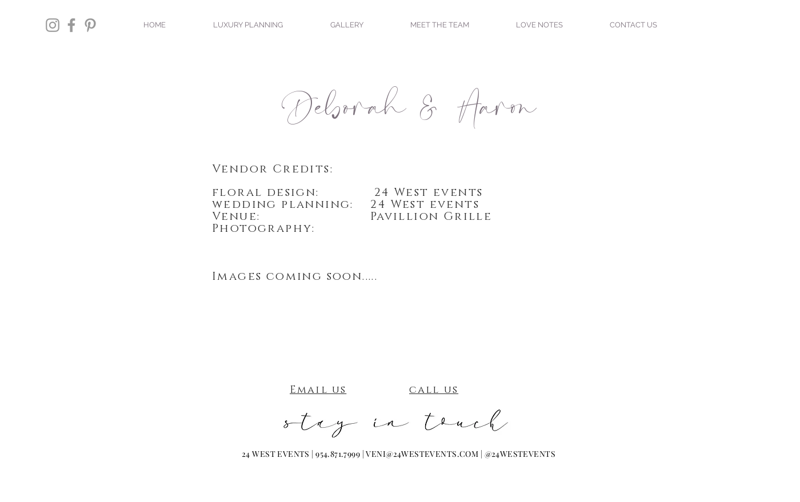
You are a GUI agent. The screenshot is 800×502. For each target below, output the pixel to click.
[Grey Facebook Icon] (71, 25)
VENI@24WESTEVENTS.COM (422, 453)
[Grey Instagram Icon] (52, 25)
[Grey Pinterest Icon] (90, 25)
